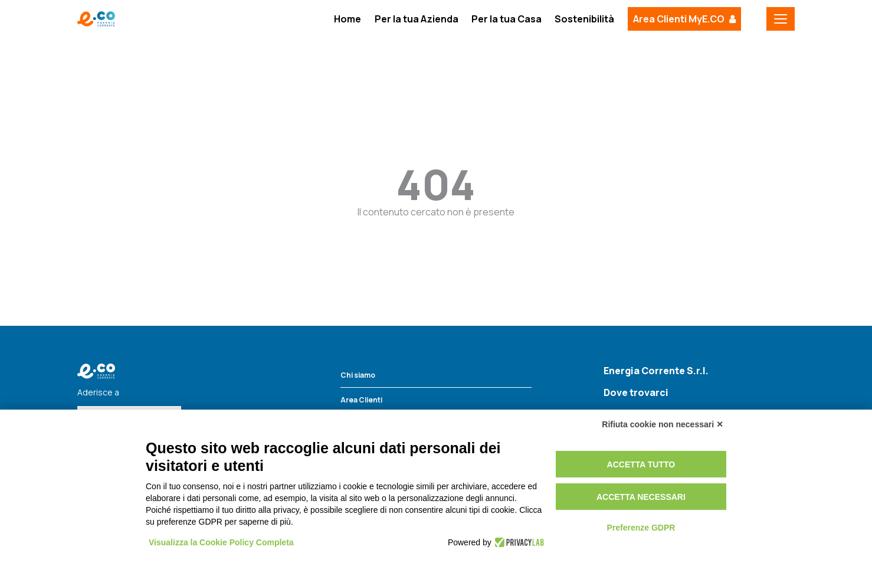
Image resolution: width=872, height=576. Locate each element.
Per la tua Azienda (416, 18)
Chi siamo (357, 375)
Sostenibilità (584, 18)
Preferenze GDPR (641, 527)
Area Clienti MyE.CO (679, 18)
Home (347, 18)
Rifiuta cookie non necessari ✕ (662, 424)
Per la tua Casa (506, 18)
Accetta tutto (641, 464)
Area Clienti (361, 400)
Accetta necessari (641, 497)
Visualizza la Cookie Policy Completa (221, 542)
